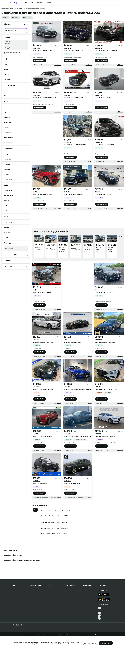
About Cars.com (31, 635)
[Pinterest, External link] (99, 618)
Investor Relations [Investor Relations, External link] (52, 635)
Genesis (31, 8)
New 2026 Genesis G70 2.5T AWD (62, 249)
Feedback (95, 635)
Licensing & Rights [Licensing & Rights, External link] (72, 635)
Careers (62, 635)
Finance (49, 2)
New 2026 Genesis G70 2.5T (38, 249)
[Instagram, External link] (99, 615)
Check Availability (39, 60)
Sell (32, 2)
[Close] (123, 638)
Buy (26, 2)
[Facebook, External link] (99, 610)
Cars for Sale (9, 8)
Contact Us (41, 635)
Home (3, 8)
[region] (62, 641)
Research (40, 2)
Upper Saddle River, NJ (21, 8)
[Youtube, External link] (99, 613)
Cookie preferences (90, 643)
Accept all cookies (106, 643)
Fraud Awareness (85, 635)
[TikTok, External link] (99, 608)
